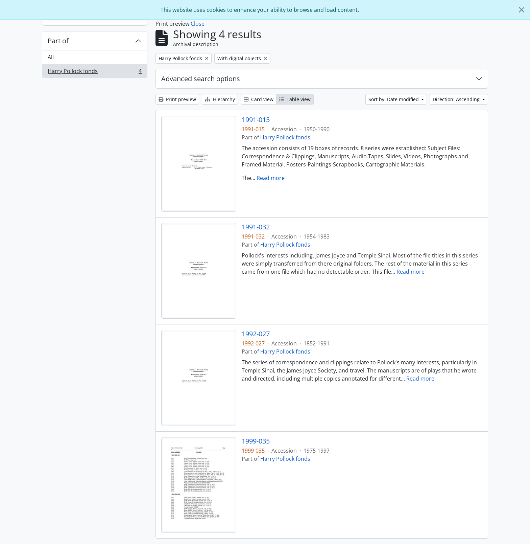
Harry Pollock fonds (94, 72)
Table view (295, 99)
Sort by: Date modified (394, 99)
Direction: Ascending (457, 99)
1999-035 (256, 441)
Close (197, 23)
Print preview (177, 99)
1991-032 (256, 227)
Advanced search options (200, 78)
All (51, 57)
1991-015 (256, 120)
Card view (258, 99)
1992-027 (256, 334)
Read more (271, 178)
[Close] (521, 9)
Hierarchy (220, 99)
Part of (58, 40)
